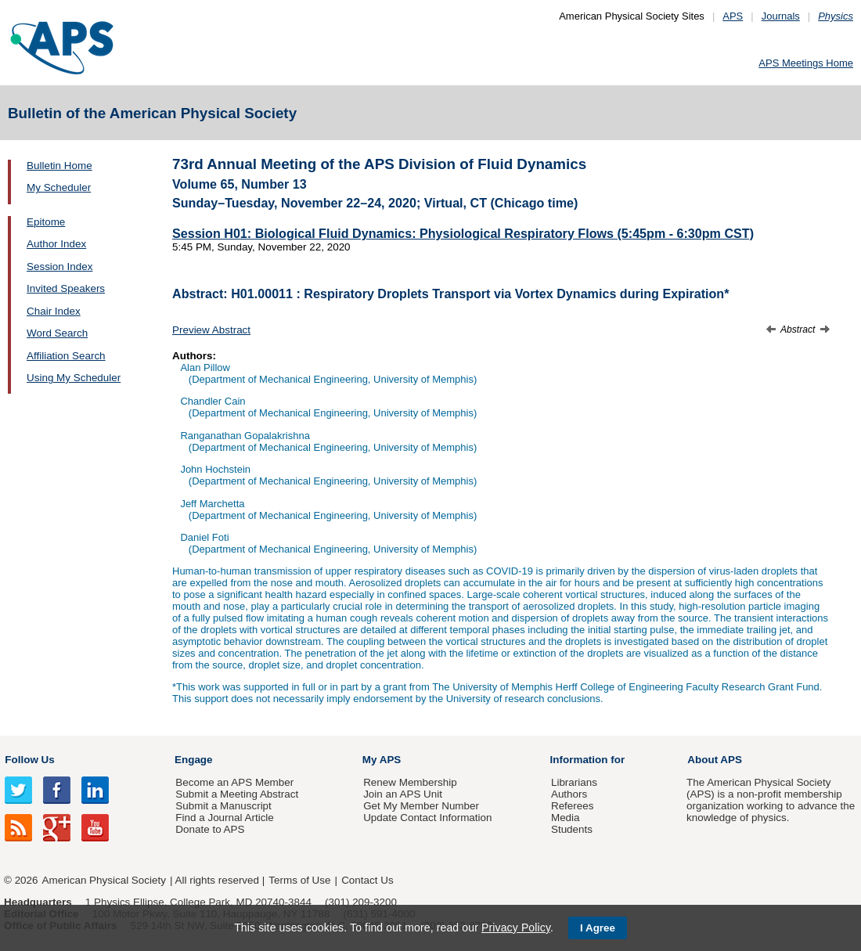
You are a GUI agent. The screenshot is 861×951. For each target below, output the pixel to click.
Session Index (59, 266)
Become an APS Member (234, 782)
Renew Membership (410, 782)
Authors (569, 794)
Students (572, 829)
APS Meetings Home (805, 63)
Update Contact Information (427, 817)
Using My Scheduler (74, 378)
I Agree (597, 928)
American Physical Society (104, 880)
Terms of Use (299, 880)
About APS (714, 759)
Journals (781, 16)
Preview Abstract (211, 330)
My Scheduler (59, 187)
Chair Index (54, 311)
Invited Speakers (66, 288)
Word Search (57, 333)
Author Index (56, 244)
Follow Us (29, 759)
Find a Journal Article (224, 817)
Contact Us (367, 880)
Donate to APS (209, 829)
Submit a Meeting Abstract (236, 794)
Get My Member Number (421, 806)
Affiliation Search (66, 356)
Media (565, 817)
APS (732, 16)
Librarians (574, 782)
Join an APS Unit (402, 794)
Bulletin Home (59, 165)
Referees (572, 806)
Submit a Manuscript (223, 806)
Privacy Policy (515, 927)
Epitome (46, 222)
